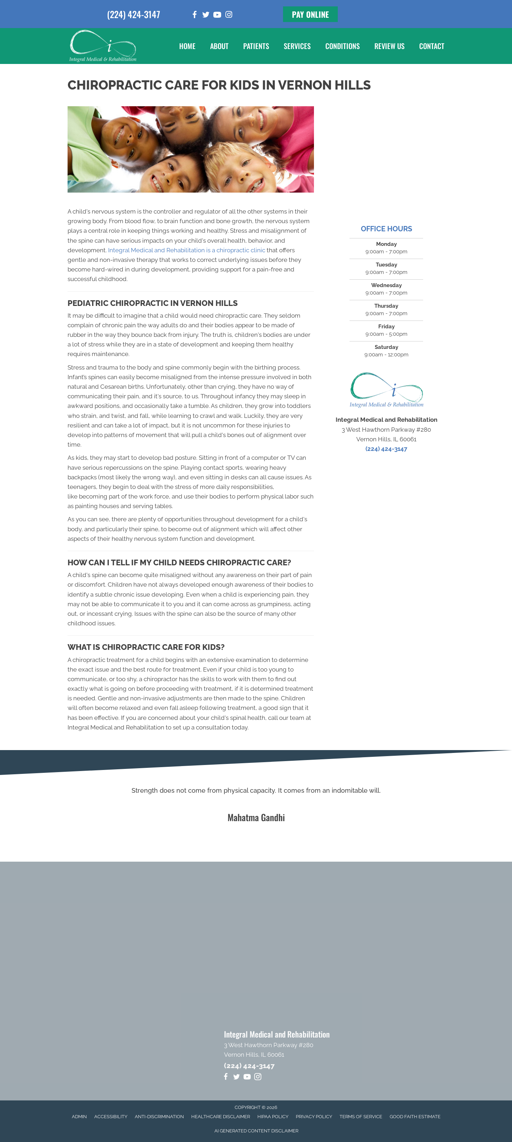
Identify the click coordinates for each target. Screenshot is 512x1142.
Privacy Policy (314, 1116)
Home (187, 46)
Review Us (389, 46)
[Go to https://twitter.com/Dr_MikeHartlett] (206, 16)
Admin (79, 1116)
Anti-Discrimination (159, 1116)
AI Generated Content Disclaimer (256, 1130)
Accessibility (110, 1116)
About (219, 46)
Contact (431, 46)
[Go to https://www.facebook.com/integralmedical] (194, 16)
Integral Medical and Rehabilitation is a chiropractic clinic (186, 250)
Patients (256, 46)
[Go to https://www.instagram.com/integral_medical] (229, 15)
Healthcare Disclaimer (220, 1116)
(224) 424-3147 (133, 14)
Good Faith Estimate (415, 1116)
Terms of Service (361, 1116)
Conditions (342, 46)
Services (297, 46)
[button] (310, 14)
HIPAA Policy (272, 1116)
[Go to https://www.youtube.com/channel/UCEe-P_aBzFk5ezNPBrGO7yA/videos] (217, 16)
